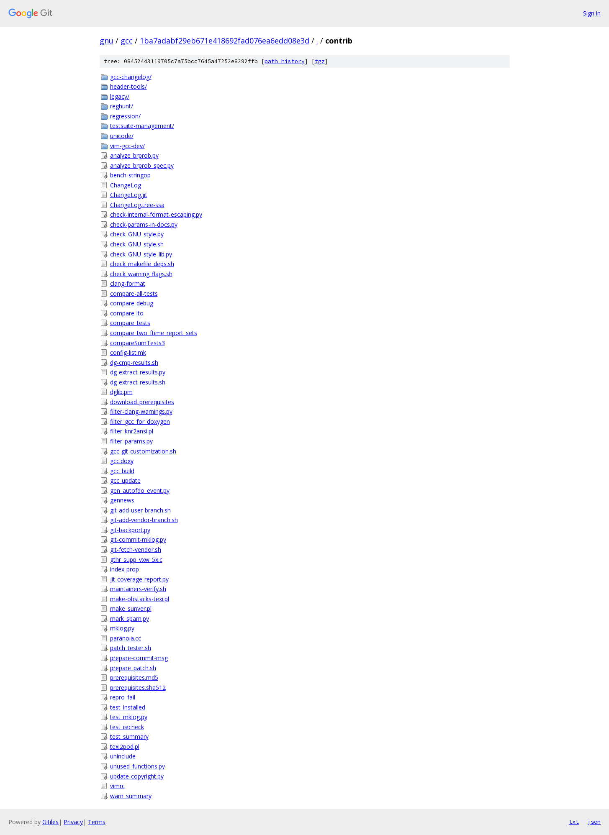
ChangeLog (125, 185)
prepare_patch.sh (133, 668)
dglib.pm (121, 392)
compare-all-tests (134, 293)
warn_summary (131, 796)
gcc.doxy (122, 461)
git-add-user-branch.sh (140, 510)
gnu (106, 41)
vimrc (117, 786)
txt (574, 821)
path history (285, 61)
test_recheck (127, 727)
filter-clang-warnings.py (141, 411)
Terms (96, 822)
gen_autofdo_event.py (140, 490)
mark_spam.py (129, 618)
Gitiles (50, 822)
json (594, 821)
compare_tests (130, 323)
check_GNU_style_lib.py (141, 254)
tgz (320, 61)
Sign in (592, 13)
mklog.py (122, 628)
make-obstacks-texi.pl (139, 599)
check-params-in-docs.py (143, 224)
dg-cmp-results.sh (134, 362)
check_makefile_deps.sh (142, 264)
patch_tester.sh (130, 648)
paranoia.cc (125, 638)
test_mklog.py (128, 717)
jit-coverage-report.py (139, 579)
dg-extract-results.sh (137, 382)
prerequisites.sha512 (138, 688)
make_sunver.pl (131, 608)
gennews (122, 500)
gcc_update (125, 480)
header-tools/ (128, 86)
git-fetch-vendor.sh (135, 549)
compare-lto (127, 313)
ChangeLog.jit (128, 195)
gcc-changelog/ (131, 77)
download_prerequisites (142, 402)
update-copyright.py (137, 776)
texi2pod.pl (124, 746)
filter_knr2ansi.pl (131, 431)
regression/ (125, 116)
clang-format (127, 283)
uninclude (123, 756)
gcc (127, 41)
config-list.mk (128, 352)
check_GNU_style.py (137, 234)
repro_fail (122, 697)
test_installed (127, 707)
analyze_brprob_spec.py (142, 165)
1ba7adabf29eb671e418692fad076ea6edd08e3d (224, 41)
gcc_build (122, 471)
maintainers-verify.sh (138, 589)
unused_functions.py (137, 766)
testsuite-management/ (142, 126)
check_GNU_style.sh (137, 244)
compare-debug (131, 303)
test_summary (129, 736)
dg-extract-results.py (137, 372)
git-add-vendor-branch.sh (144, 520)
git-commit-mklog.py (138, 539)
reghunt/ (121, 106)
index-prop (124, 569)
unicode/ (122, 136)
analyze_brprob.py (134, 155)
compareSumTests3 (137, 343)
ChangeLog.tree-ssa (137, 205)
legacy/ (119, 96)
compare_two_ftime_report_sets (153, 333)
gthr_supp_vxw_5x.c (136, 559)
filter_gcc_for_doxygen (140, 421)
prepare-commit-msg (139, 658)
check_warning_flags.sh (141, 274)
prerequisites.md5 (134, 677)
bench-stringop (130, 175)
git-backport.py (130, 530)
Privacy (73, 822)
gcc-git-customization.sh (143, 451)
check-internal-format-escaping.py (156, 214)
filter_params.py (131, 441)
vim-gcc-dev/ (127, 146)
